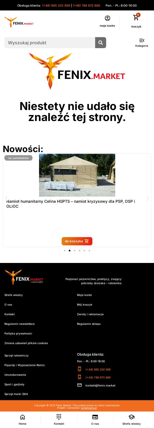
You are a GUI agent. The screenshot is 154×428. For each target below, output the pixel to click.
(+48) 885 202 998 (56, 5)
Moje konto (84, 295)
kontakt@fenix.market (100, 385)
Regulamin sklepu (89, 323)
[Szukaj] (100, 42)
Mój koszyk (84, 304)
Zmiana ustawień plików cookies (26, 343)
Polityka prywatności (18, 333)
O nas (8, 304)
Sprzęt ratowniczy (16, 355)
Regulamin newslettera (19, 323)
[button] (6, 198)
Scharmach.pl (89, 407)
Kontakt (9, 314)
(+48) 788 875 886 (86, 5)
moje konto (107, 25)
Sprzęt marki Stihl (16, 394)
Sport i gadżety (14, 384)
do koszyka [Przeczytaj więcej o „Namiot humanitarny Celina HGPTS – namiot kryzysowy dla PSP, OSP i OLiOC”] (83, 241)
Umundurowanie (15, 374)
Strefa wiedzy (13, 295)
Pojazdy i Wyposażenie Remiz (24, 365)
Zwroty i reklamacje (90, 314)
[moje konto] (107, 18)
